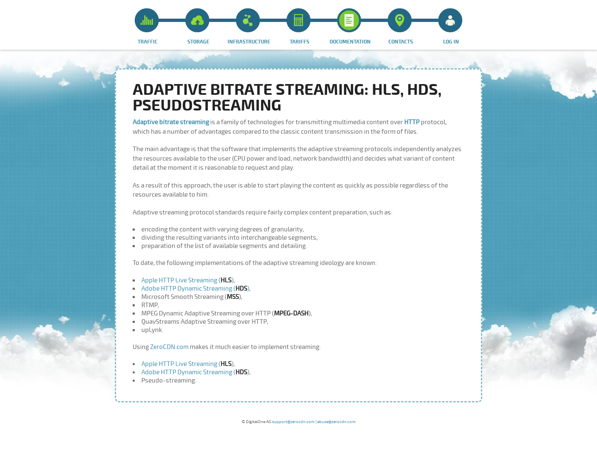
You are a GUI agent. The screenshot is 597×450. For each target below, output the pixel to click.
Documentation (350, 26)
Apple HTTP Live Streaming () (187, 280)
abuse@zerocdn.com (336, 421)
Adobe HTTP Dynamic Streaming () (195, 288)
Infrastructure (249, 26)
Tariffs (298, 26)
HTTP (412, 122)
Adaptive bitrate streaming (171, 122)
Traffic (147, 26)
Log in (450, 26)
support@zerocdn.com (293, 421)
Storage (197, 26)
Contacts (400, 26)
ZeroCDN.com (169, 347)
